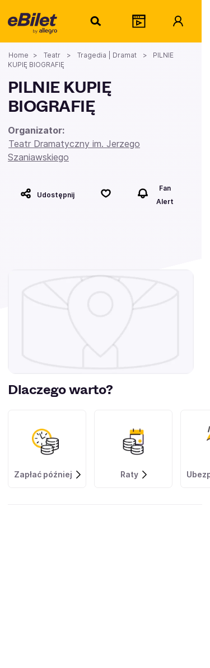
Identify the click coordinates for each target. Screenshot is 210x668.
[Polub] (106, 193)
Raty (134, 474)
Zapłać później (48, 474)
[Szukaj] (96, 21)
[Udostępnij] (47, 193)
